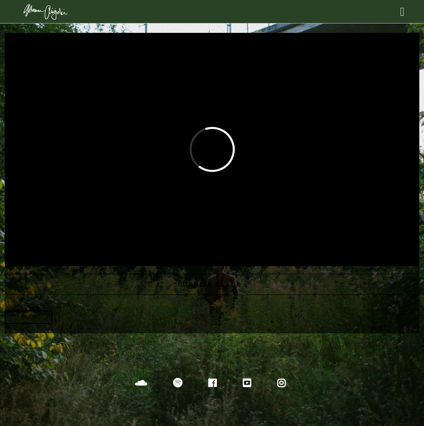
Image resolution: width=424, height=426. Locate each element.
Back (28, 317)
